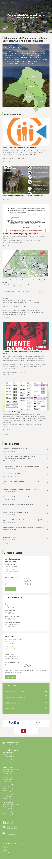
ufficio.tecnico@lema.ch (12, 649)
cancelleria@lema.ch (11, 571)
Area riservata (6, 852)
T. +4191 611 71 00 (10, 569)
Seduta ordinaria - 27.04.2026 (13, 474)
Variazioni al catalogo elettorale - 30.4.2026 (17, 449)
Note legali (6, 847)
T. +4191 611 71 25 (10, 647)
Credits (5, 850)
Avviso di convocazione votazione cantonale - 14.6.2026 (21, 481)
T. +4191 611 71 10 (8, 794)
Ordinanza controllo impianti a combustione (17, 497)
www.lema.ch (9, 573)
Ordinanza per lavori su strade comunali (16, 512)
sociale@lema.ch (8, 796)
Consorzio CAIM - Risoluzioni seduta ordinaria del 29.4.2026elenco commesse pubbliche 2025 (19, 457)
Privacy (5, 846)
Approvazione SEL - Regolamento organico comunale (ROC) (22, 520)
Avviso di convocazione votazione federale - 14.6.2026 (21, 489)
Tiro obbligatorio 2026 (10, 537)
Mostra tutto (6, 434)
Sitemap (5, 849)
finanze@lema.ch (8, 779)
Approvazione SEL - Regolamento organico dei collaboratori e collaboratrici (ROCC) (23, 528)
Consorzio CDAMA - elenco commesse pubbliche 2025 (21, 466)
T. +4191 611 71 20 (8, 777)
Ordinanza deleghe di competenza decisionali (18, 504)
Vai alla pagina (10, 589)
